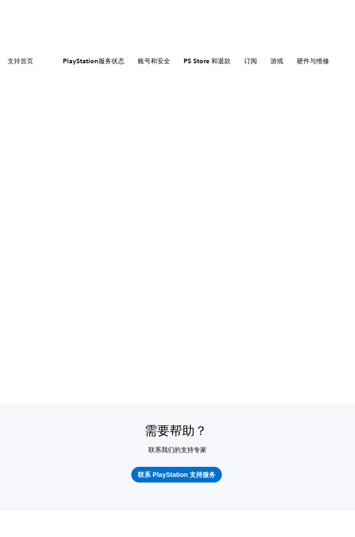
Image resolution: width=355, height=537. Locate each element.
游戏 (276, 61)
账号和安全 (154, 61)
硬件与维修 (313, 61)
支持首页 (20, 61)
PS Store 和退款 (207, 61)
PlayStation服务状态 (93, 61)
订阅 (250, 61)
